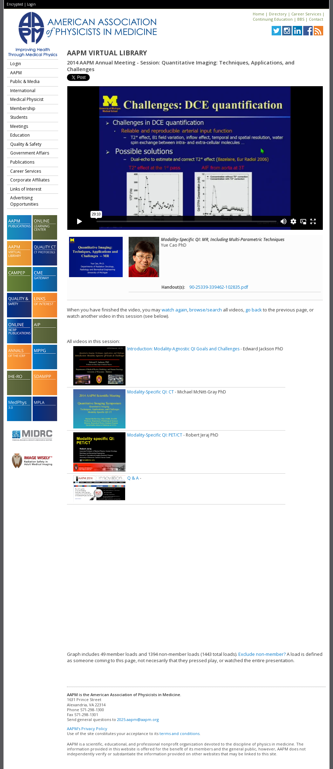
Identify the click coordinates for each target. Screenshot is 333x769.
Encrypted (15, 4)
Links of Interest (25, 189)
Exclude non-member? (262, 654)
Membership (22, 108)
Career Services (306, 13)
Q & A (133, 478)
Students (18, 117)
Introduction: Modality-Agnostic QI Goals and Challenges (183, 349)
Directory (278, 13)
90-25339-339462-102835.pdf (218, 287)
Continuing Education (273, 19)
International (22, 91)
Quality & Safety (25, 144)
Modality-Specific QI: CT (150, 392)
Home (258, 13)
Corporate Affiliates (29, 180)
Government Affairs (29, 153)
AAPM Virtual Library (107, 52)
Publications (22, 162)
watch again (174, 310)
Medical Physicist (26, 99)
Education (20, 135)
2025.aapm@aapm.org (138, 719)
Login (31, 4)
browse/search (205, 310)
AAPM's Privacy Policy (87, 728)
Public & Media (25, 81)
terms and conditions (179, 733)
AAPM (16, 73)
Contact (316, 19)
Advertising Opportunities (24, 201)
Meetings (19, 126)
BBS (300, 19)
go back (253, 310)
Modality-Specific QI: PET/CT (154, 435)
